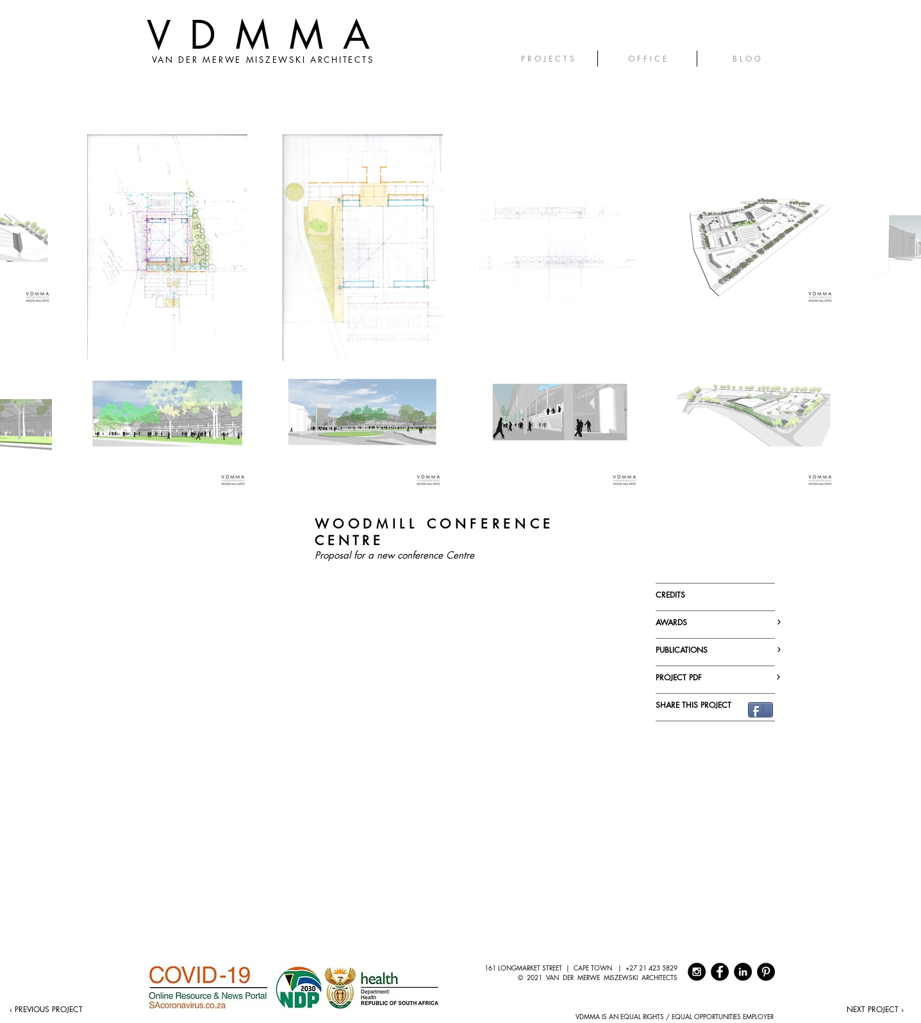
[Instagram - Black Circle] (697, 972)
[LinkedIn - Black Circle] (743, 972)
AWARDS (716, 622)
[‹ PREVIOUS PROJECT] (46, 1009)
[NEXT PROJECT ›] (874, 1009)
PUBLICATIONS (716, 649)
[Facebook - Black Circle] (720, 972)
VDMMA (268, 35)
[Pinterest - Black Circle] (766, 972)
